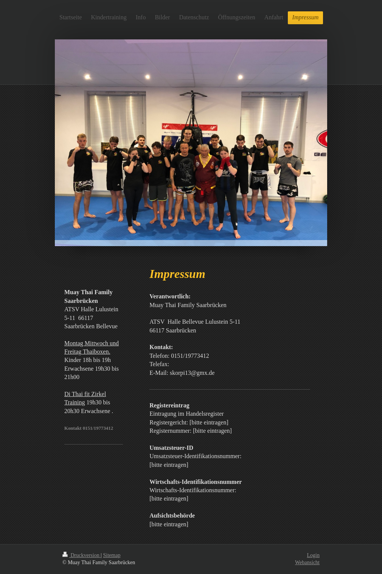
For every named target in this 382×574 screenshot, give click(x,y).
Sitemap (112, 555)
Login (313, 555)
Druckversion (81, 555)
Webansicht (307, 562)
